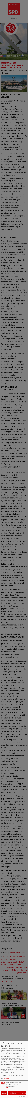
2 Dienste (8, 1088)
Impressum (6, 1078)
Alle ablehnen (4, 1092)
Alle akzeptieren (23, 1092)
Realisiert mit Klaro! (22, 1096)
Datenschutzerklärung (6, 1077)
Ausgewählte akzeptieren (13, 1092)
